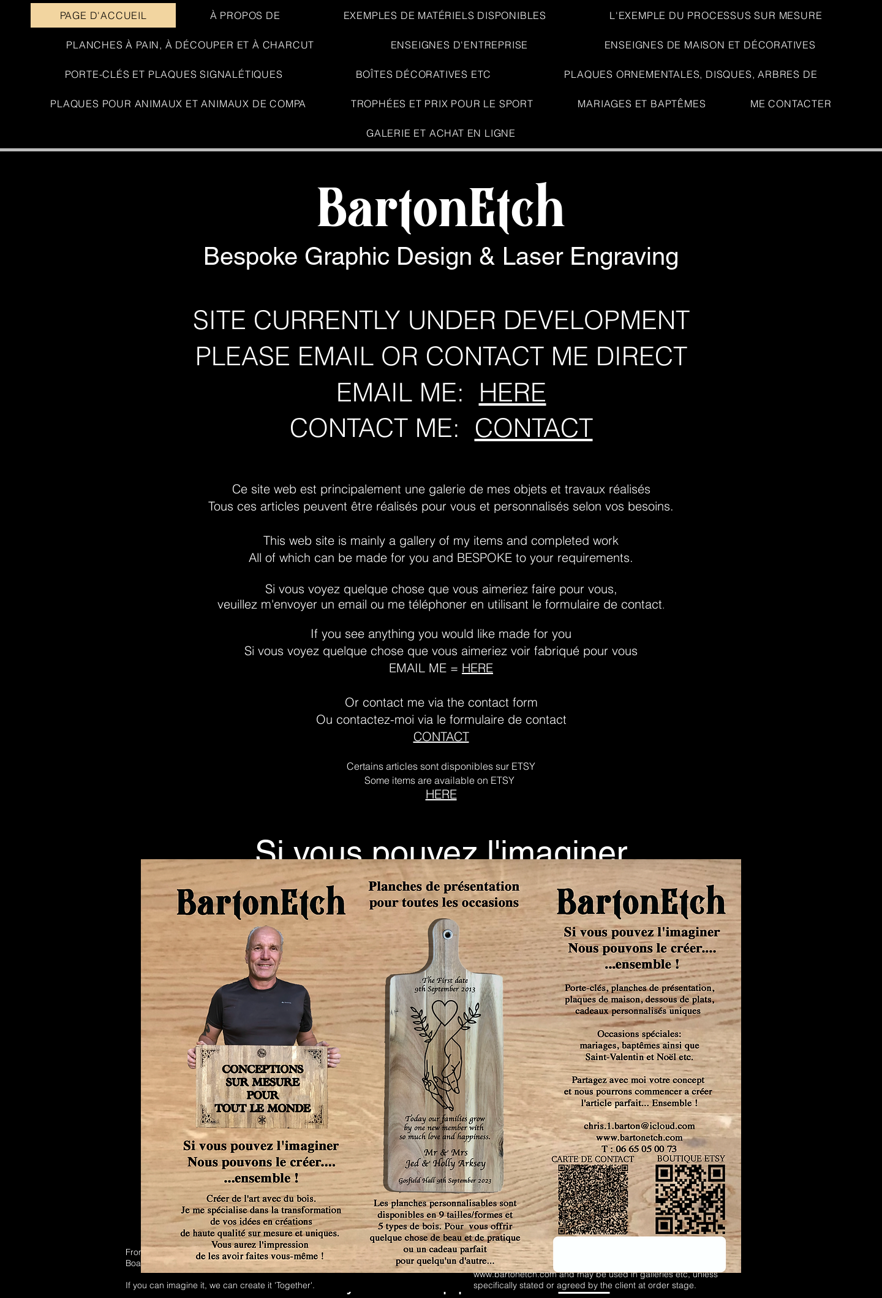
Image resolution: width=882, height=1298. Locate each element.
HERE (512, 392)
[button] (441, 133)
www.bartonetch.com (515, 1274)
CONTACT (534, 428)
